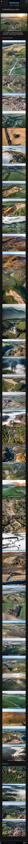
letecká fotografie (19, 33)
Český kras (20, 32)
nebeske (14, 34)
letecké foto (5, 34)
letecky (10, 34)
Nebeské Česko (20, 34)
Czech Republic (6, 33)
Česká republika (14, 32)
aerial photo (7, 32)
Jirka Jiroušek (12, 33)
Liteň (4, 12)
